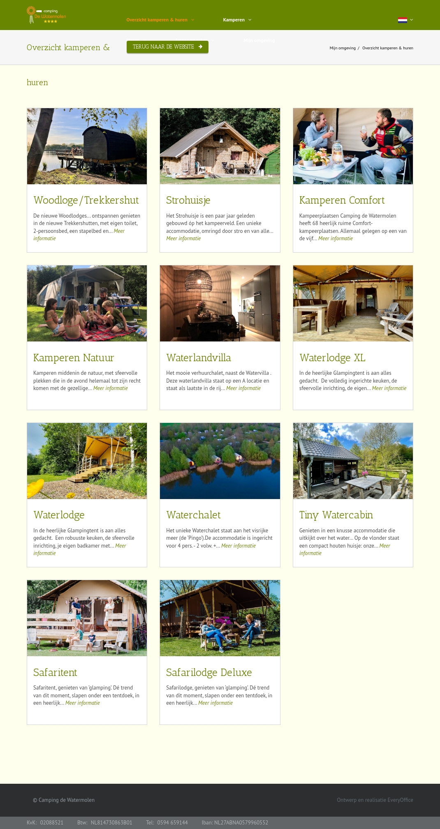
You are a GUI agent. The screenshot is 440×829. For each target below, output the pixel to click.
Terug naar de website (163, 47)
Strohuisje (188, 200)
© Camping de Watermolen (64, 799)
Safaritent (55, 672)
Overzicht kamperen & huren (157, 19)
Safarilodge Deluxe (209, 672)
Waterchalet (193, 515)
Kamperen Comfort (342, 200)
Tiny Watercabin (336, 515)
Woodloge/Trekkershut (86, 200)
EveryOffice (400, 799)
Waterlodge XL (332, 358)
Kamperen (234, 19)
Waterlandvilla (199, 358)
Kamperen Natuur (74, 358)
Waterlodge (59, 515)
